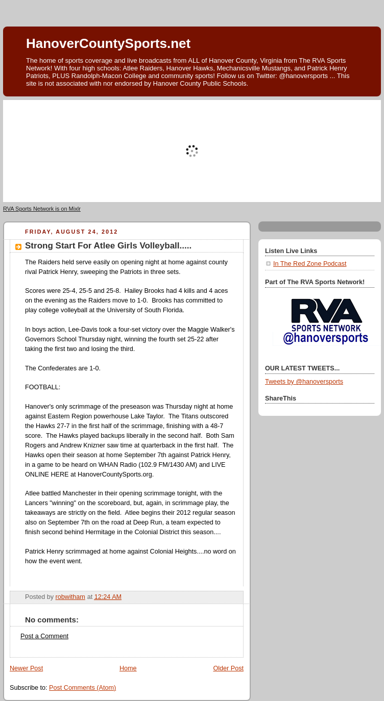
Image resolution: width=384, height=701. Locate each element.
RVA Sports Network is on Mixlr (42, 209)
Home (128, 668)
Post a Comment (44, 636)
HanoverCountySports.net (108, 43)
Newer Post (26, 668)
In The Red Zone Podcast (309, 263)
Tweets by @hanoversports (304, 381)
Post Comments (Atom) (82, 687)
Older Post (228, 668)
